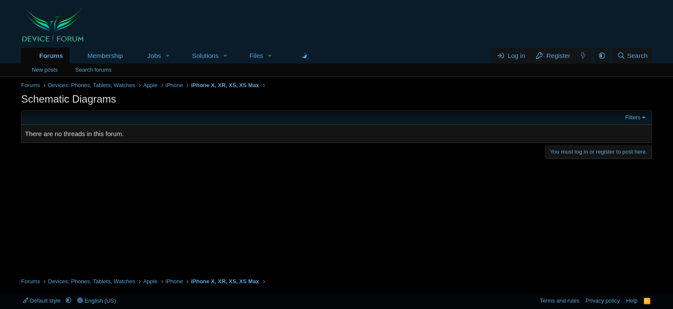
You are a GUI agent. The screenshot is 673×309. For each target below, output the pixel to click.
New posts (45, 70)
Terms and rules (559, 300)
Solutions (205, 55)
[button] (168, 56)
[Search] (632, 56)
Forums (51, 55)
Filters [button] (632, 117)
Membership (105, 55)
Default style (42, 300)
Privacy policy (603, 300)
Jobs (154, 55)
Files (256, 55)
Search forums (93, 70)
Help (632, 300)
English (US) (96, 300)
